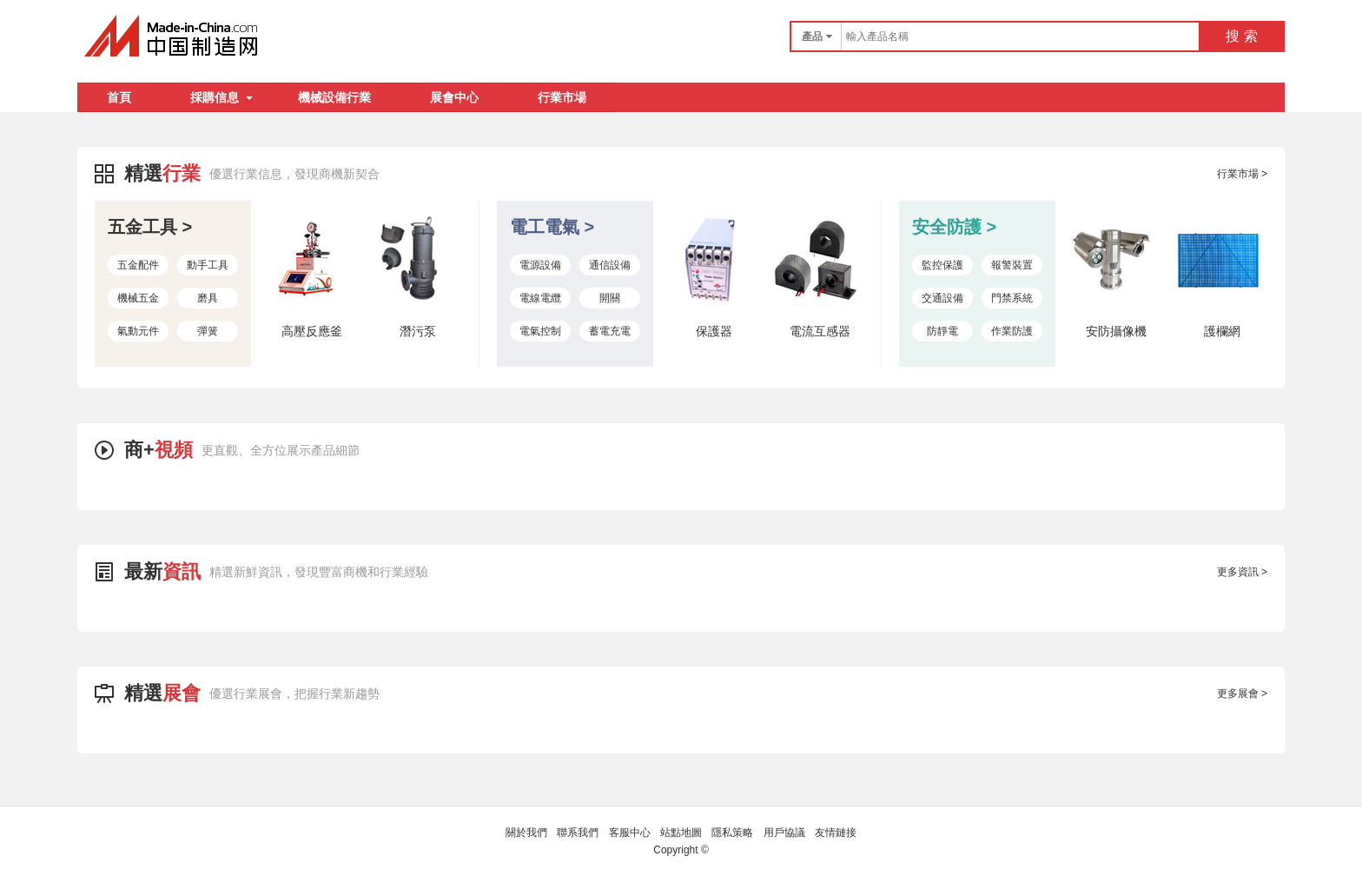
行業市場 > (1242, 174)
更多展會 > (1242, 693)
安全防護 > (954, 226)
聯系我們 (577, 832)
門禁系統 (1012, 298)
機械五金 (138, 298)
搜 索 (1241, 36)
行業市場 (562, 97)
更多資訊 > (1242, 572)
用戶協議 (784, 832)
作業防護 (1012, 331)
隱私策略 (732, 832)
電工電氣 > (552, 226)
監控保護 (942, 265)
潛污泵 (418, 331)
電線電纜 (540, 298)
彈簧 (207, 331)
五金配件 (138, 265)
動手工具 (207, 265)
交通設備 (942, 298)
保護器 (714, 331)
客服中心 (630, 832)
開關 (609, 298)
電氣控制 (540, 331)
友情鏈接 (835, 832)
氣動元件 (138, 331)
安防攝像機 (1116, 331)
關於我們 (526, 832)
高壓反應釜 (311, 331)
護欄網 (1222, 331)
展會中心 (454, 97)
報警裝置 (1012, 265)
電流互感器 (820, 331)
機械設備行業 (334, 97)
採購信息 (221, 97)
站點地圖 (681, 832)
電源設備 (540, 265)
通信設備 (610, 265)
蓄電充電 (610, 331)
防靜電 (942, 331)
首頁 (119, 97)
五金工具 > (150, 226)
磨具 (207, 298)
